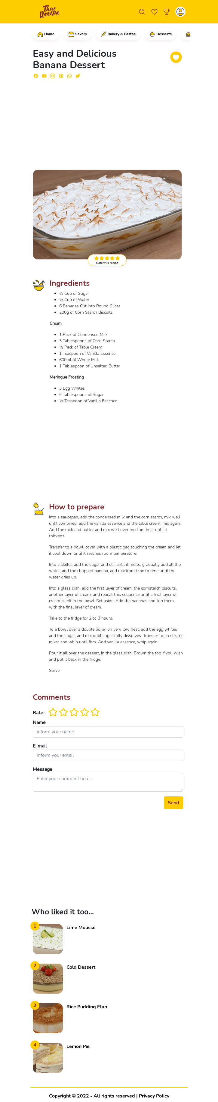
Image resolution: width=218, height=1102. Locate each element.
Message (42, 769)
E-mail (40, 746)
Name (39, 722)
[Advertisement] (108, 122)
